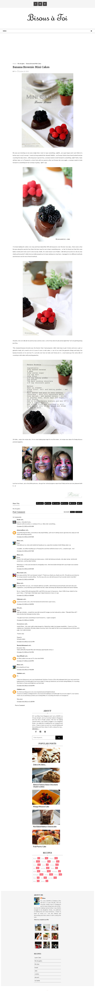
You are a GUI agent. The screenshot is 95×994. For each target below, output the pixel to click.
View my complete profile (41, 919)
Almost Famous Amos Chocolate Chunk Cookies (45, 786)
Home (14, 63)
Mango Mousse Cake (41, 807)
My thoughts (36, 874)
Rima (18, 540)
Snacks (34, 881)
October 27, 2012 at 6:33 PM (25, 661)
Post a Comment (20, 705)
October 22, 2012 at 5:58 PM (25, 620)
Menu (4, 31)
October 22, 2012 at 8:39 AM (25, 537)
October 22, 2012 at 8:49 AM (25, 569)
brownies (52, 858)
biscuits (35, 858)
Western (43, 881)
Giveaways (52, 865)
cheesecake (44, 861)
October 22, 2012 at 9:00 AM (25, 595)
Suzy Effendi (20, 656)
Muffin (34, 871)
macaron (52, 868)
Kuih (34, 868)
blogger (66, 512)
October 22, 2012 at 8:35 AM (25, 526)
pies (42, 878)
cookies (53, 861)
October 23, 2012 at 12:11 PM (25, 641)
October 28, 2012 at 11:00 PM (25, 701)
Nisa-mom (20, 572)
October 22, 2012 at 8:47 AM (25, 551)
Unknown (20, 599)
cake (34, 861)
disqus (72, 512)
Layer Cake (43, 868)
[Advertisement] (47, 50)
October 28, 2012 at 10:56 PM (25, 685)
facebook (79, 512)
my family (44, 871)
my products (54, 871)
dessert (35, 865)
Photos (34, 878)
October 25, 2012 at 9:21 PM (25, 652)
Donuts (43, 865)
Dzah (18, 519)
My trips (46, 874)
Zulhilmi (19, 673)
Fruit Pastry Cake (39, 847)
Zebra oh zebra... (39, 765)
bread (43, 858)
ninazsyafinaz (21, 530)
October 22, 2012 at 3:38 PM (25, 604)
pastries (56, 874)
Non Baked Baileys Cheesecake (44, 827)
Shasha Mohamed (22, 645)
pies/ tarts (50, 878)
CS (18, 608)
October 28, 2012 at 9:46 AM (25, 669)
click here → (35, 729)
